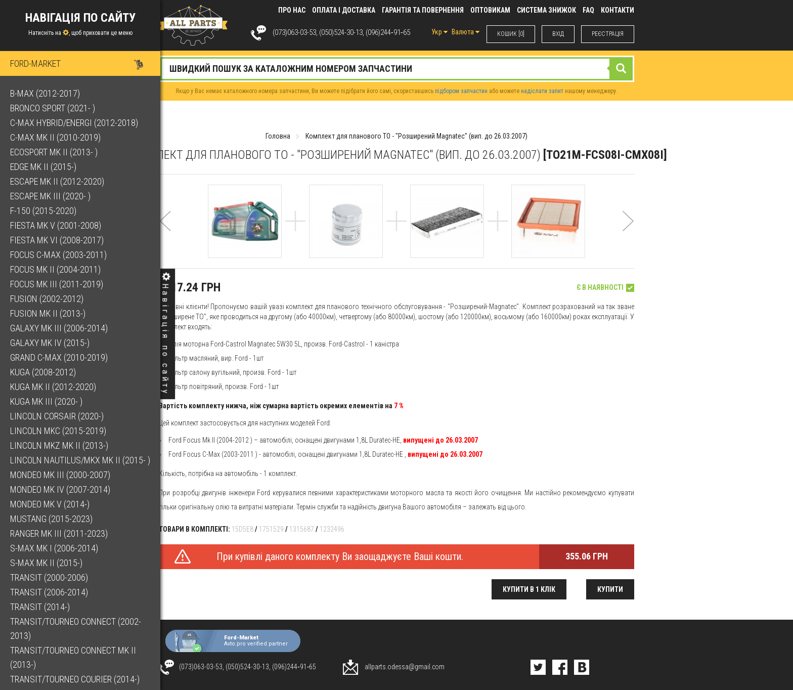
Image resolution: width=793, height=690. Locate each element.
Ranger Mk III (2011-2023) (59, 533)
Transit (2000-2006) (49, 577)
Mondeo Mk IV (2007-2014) (60, 489)
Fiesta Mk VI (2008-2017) (57, 240)
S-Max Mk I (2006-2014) (54, 548)
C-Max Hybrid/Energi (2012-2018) (74, 122)
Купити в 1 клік (529, 589)
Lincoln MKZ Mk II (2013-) (59, 445)
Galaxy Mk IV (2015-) (50, 342)
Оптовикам (490, 10)
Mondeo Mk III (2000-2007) (60, 474)
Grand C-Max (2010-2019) (59, 357)
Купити (610, 589)
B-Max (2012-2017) (45, 93)
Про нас (291, 10)
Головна (278, 136)
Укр (439, 32)
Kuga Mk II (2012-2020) (53, 386)
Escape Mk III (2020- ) (50, 196)
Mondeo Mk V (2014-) (50, 504)
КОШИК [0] (510, 33)
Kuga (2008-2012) (43, 372)
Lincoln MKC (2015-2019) (58, 430)
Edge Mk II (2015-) (43, 166)
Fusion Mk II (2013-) (47, 313)
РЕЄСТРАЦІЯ (608, 33)
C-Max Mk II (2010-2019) (55, 137)
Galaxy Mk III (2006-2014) (59, 328)
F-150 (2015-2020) (43, 210)
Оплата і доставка (343, 10)
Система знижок (546, 10)
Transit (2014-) (40, 606)
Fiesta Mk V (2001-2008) (55, 225)
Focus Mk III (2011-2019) (56, 284)
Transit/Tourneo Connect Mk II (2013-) (73, 657)
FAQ (588, 10)
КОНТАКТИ (617, 10)
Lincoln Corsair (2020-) (57, 416)
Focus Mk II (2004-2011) (55, 269)
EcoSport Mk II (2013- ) (54, 152)
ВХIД (558, 33)
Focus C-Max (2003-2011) (58, 254)
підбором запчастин (461, 91)
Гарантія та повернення (423, 10)
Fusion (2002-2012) (46, 298)
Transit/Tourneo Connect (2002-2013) (75, 628)
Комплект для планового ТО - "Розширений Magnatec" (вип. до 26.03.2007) (416, 136)
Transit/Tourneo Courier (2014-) (75, 679)
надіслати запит (542, 91)
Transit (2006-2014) (49, 592)
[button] (165, 234)
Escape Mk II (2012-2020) (57, 181)
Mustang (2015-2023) (51, 518)
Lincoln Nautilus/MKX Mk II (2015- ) (80, 460)
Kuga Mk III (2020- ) (46, 401)
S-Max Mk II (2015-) (46, 562)
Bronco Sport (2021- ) (52, 108)
